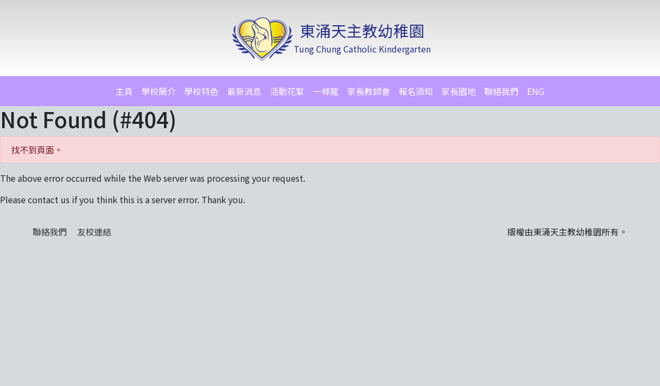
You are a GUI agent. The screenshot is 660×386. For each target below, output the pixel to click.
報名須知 (416, 91)
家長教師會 (368, 91)
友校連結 (94, 231)
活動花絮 (287, 91)
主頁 (124, 91)
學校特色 (201, 91)
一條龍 (326, 91)
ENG (535, 91)
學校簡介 (158, 91)
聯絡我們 (501, 91)
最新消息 (244, 91)
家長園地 (458, 91)
